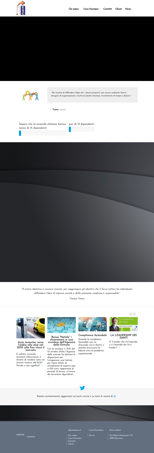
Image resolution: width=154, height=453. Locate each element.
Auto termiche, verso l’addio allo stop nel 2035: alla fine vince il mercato (30, 346)
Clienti (118, 9)
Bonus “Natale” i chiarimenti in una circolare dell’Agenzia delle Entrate (61, 341)
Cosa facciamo (91, 9)
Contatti (107, 9)
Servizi (92, 435)
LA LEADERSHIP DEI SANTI (123, 336)
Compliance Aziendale (92, 335)
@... (115, 396)
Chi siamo (74, 9)
